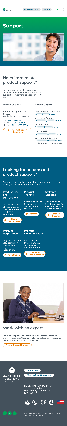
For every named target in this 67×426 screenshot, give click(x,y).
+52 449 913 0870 (19, 125)
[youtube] (15, 413)
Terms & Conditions (36, 415)
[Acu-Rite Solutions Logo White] (12, 368)
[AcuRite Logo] (8, 9)
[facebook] (5, 413)
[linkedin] (10, 413)
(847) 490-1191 (15, 120)
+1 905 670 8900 (19, 123)
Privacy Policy (48, 413)
